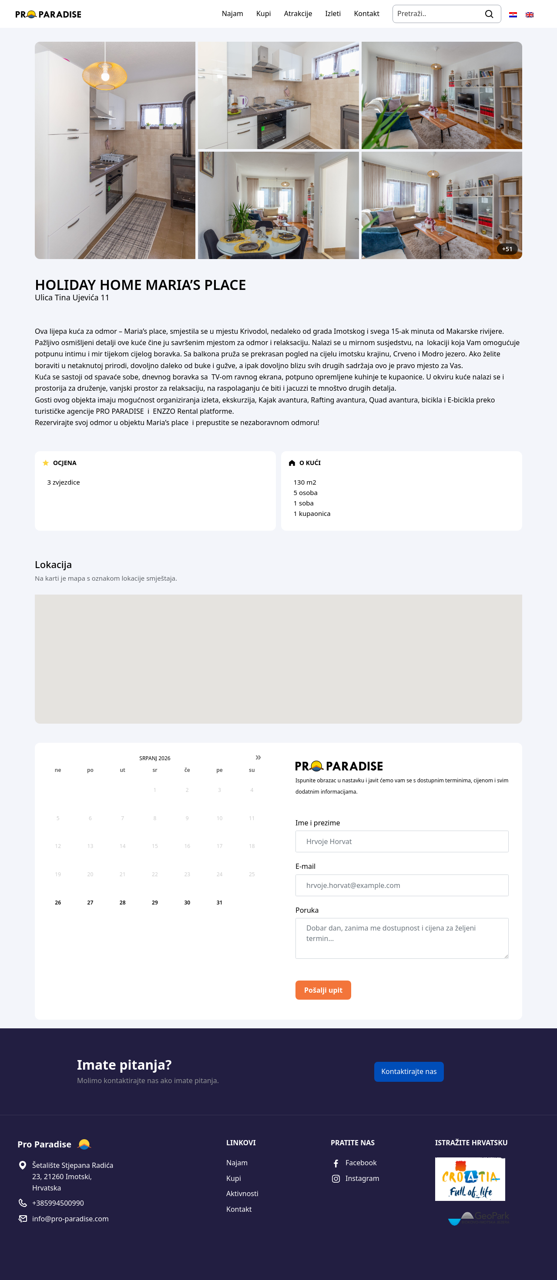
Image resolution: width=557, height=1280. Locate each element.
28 (123, 902)
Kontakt (366, 13)
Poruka (307, 910)
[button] (278, 673)
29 (155, 902)
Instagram (355, 1179)
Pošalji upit (323, 990)
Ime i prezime (317, 823)
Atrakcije (298, 13)
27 (90, 902)
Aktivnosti (242, 1193)
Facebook (354, 1163)
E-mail (305, 866)
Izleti (333, 13)
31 (220, 902)
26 (58, 902)
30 (187, 902)
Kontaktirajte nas (409, 1071)
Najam (232, 13)
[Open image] (115, 150)
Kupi (263, 13)
